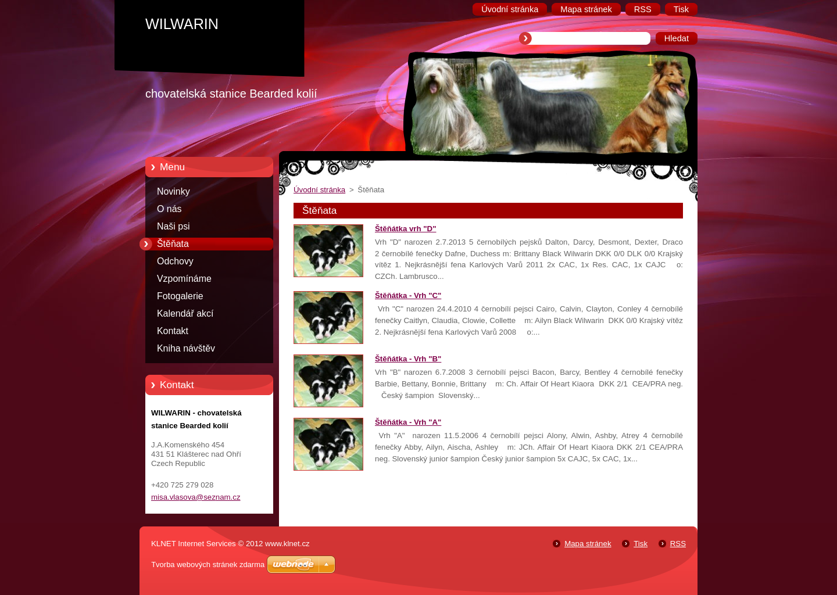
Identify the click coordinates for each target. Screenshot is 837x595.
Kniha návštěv (186, 348)
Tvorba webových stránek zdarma (207, 564)
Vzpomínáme (184, 279)
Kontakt (172, 331)
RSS (678, 543)
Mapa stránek (587, 543)
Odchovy (175, 261)
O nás (169, 209)
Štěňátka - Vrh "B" (408, 358)
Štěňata (173, 244)
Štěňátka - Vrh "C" (408, 295)
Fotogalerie (180, 296)
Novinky (173, 191)
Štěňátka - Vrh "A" (408, 422)
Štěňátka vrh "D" (405, 228)
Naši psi (173, 226)
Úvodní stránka (319, 189)
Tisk (641, 543)
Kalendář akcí (185, 313)
